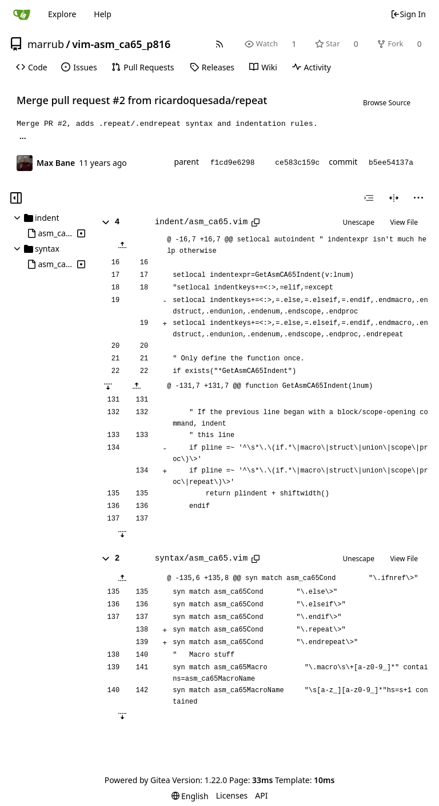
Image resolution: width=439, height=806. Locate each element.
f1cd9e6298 (232, 162)
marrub (45, 44)
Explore (62, 14)
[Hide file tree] (16, 198)
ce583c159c (297, 162)
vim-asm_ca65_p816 (121, 44)
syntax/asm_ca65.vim (201, 558)
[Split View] (393, 198)
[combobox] (368, 198)
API (261, 795)
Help (102, 14)
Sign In (408, 14)
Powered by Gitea (137, 780)
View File (404, 222)
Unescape (358, 222)
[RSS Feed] (220, 44)
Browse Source (386, 103)
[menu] (418, 198)
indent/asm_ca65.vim (201, 222)
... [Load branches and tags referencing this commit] (22, 137)
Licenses (232, 795)
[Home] (22, 14)
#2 (119, 100)
